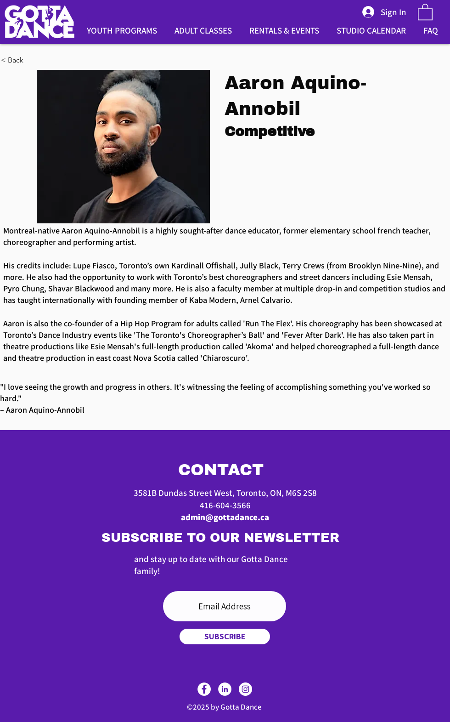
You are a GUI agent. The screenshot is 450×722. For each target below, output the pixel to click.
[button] (425, 11)
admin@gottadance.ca (225, 517)
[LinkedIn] (224, 689)
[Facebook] (204, 689)
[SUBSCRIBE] (224, 636)
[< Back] (31, 60)
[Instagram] (245, 689)
